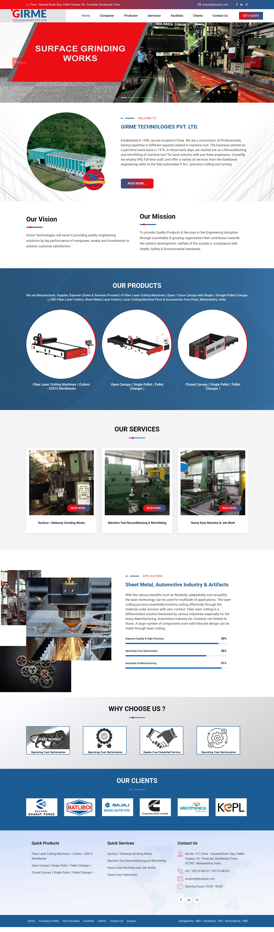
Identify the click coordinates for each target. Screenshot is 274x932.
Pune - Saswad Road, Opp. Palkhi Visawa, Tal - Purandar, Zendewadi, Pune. (75, 4)
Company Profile (49, 926)
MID (198, 926)
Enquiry (131, 926)
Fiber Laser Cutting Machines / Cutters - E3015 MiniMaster (61, 392)
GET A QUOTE (251, 18)
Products (134, 18)
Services (157, 18)
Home (92, 18)
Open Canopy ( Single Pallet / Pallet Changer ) (137, 392)
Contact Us (219, 18)
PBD (245, 926)
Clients (199, 18)
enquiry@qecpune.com (200, 883)
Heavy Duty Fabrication (122, 879)
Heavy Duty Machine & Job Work (213, 528)
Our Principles (70, 926)
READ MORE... (137, 188)
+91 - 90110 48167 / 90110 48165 (207, 876)
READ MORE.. (78, 513)
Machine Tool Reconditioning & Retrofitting (137, 528)
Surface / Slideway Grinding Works (61, 528)
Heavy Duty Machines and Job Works (131, 872)
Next (253, 67)
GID (220, 926)
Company (110, 18)
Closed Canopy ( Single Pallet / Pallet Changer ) (213, 392)
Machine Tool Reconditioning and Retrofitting (136, 865)
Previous (20, 67)
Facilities (180, 18)
